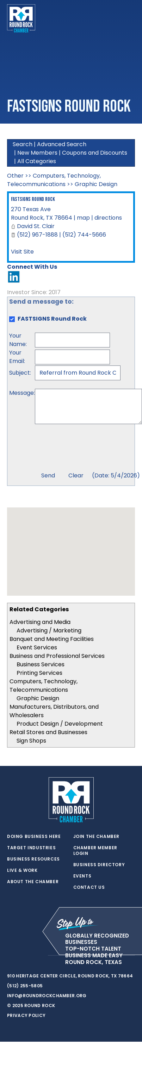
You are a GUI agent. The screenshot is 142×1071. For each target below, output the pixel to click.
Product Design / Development (60, 724)
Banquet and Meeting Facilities (52, 639)
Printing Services (39, 673)
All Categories (36, 161)
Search (22, 144)
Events (82, 876)
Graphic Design (38, 698)
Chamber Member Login (95, 850)
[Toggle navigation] (129, 18)
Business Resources (33, 859)
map (83, 218)
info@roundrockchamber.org (47, 996)
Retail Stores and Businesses (48, 732)
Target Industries (31, 848)
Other (15, 176)
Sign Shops (31, 741)
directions (108, 218)
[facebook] (24, 955)
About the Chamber (32, 882)
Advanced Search (61, 144)
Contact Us (89, 887)
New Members (37, 153)
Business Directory (99, 865)
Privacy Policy (26, 1015)
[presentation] (88, 449)
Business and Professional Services (57, 656)
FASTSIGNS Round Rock (33, 199)
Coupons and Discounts (94, 153)
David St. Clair (36, 226)
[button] (71, 545)
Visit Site (22, 252)
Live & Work (22, 870)
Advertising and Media (40, 622)
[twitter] (10, 955)
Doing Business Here (34, 836)
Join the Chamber (96, 836)
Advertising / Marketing (49, 630)
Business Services (40, 664)
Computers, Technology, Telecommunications (44, 685)
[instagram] (38, 955)
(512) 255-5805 (25, 986)
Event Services (37, 647)
